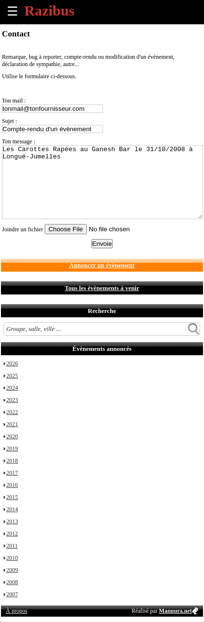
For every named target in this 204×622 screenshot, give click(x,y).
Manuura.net (175, 610)
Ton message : (18, 141)
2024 (12, 387)
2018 (12, 460)
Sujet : (9, 121)
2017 (12, 472)
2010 (12, 557)
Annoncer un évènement (102, 265)
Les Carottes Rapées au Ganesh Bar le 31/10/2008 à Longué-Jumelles (102, 182)
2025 (12, 375)
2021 (12, 424)
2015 (12, 497)
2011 (12, 545)
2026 (12, 363)
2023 (12, 400)
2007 (12, 594)
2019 (12, 448)
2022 (12, 412)
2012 (12, 533)
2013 (12, 521)
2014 (12, 509)
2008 (12, 582)
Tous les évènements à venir (102, 288)
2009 (12, 570)
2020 (12, 436)
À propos (16, 610)
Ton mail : (14, 100)
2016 (12, 485)
